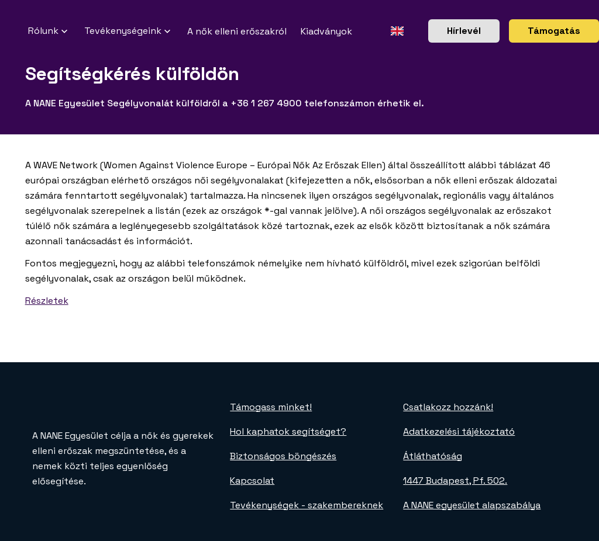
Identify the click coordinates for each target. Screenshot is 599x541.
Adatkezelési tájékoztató (459, 431)
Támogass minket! (271, 407)
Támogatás (554, 31)
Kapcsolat (252, 480)
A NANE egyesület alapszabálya (472, 505)
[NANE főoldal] (14, 31)
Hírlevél (464, 31)
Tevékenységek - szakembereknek (306, 505)
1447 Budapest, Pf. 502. (455, 480)
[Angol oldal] (397, 31)
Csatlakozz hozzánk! (448, 407)
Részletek (46, 300)
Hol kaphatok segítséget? (288, 431)
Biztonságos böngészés (283, 456)
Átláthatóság (432, 456)
